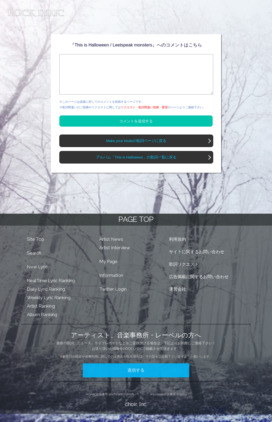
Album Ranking (42, 322)
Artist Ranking (41, 314)
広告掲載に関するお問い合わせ (199, 284)
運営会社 (177, 297)
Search (34, 261)
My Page (108, 269)
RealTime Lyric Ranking (51, 288)
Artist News (111, 247)
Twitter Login (113, 297)
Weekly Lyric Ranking (49, 305)
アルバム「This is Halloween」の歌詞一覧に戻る (136, 165)
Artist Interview (114, 255)
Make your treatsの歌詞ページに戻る (136, 149)
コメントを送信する (136, 129)
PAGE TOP (136, 227)
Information (111, 283)
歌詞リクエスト (184, 272)
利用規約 (177, 247)
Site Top (35, 247)
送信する (136, 378)
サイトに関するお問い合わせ (196, 259)
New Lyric (37, 274)
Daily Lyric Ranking (46, 297)
